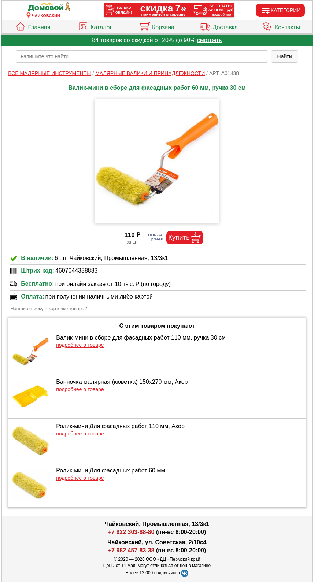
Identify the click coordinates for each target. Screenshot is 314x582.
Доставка (219, 25)
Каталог (95, 25)
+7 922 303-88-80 (131, 532)
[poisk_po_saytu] (142, 56)
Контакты (281, 25)
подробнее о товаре (80, 345)
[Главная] (45, 7)
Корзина (156, 25)
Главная (32, 25)
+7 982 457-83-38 (131, 550)
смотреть (209, 40)
